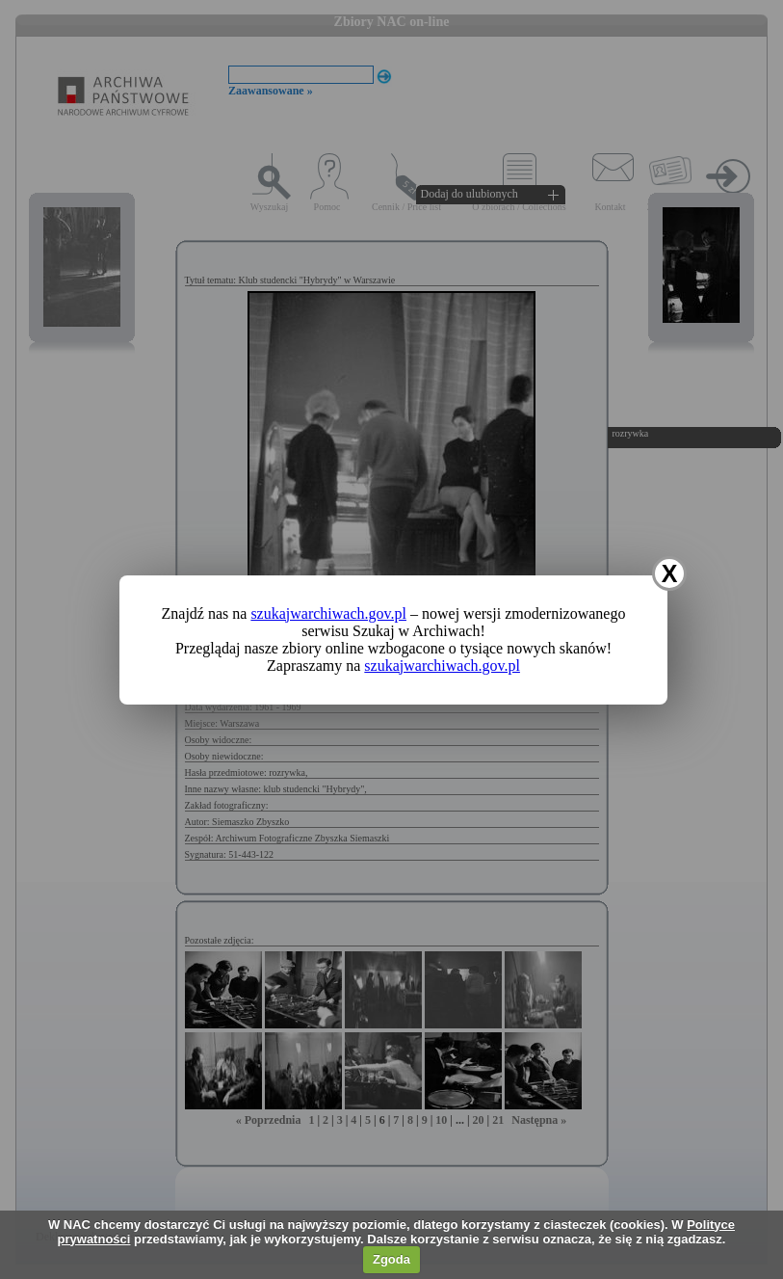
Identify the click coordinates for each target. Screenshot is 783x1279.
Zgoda (391, 1259)
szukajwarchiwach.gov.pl (328, 613)
